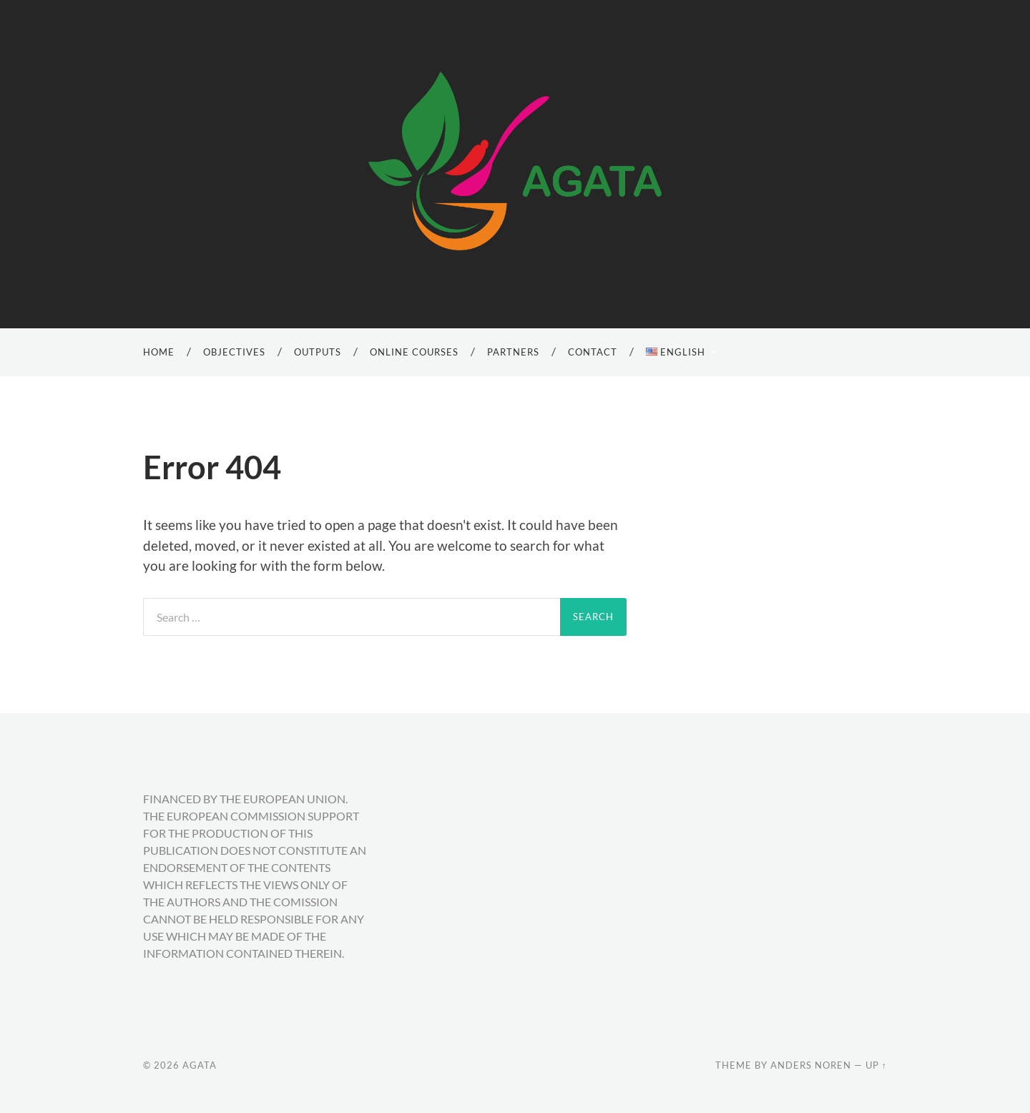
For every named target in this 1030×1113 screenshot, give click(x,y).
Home (159, 352)
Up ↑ (876, 1065)
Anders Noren (810, 1065)
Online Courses (414, 352)
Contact (592, 352)
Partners (513, 352)
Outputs (317, 352)
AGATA (199, 1065)
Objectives (234, 352)
